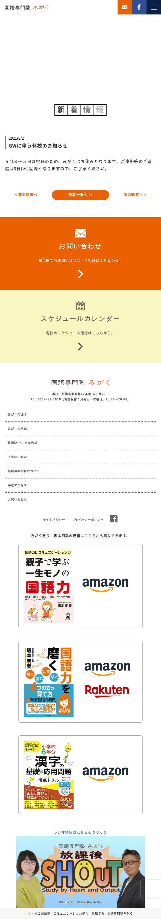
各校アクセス (17, 485)
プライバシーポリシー (88, 519)
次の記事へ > (135, 194)
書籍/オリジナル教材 (23, 442)
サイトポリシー (54, 519)
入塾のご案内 (17, 456)
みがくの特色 (17, 428)
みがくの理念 (17, 414)
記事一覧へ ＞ (80, 194)
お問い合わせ (17, 499)
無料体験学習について (24, 471)
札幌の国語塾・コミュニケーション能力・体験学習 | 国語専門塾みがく (82, 913)
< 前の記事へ (26, 194)
